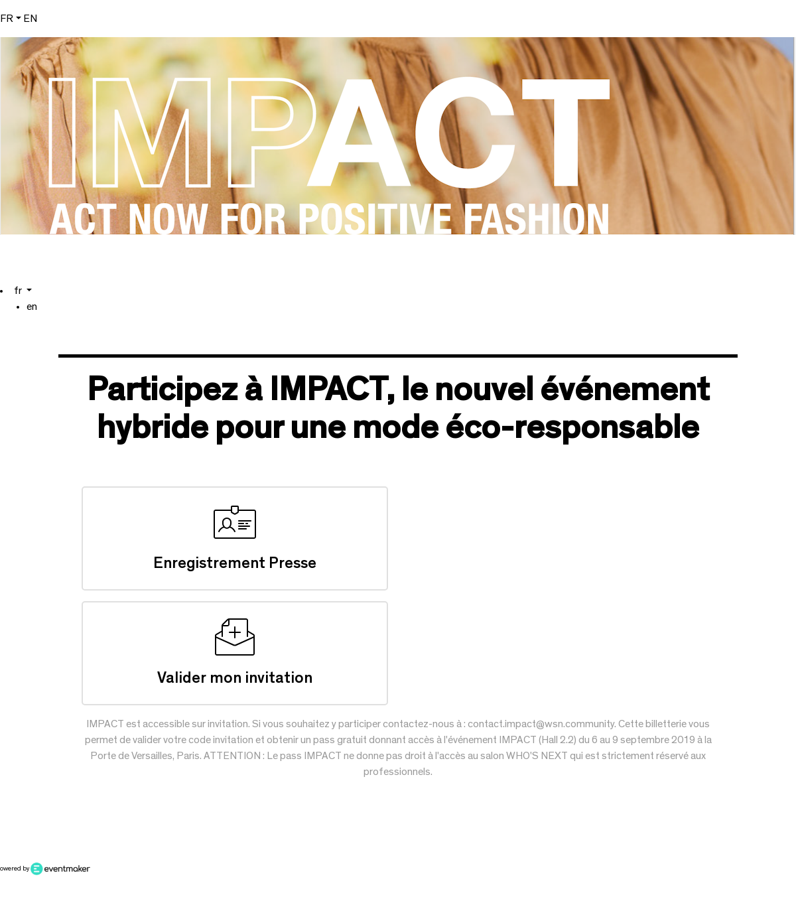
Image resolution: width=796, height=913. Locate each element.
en (30, 18)
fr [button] (6, 18)
